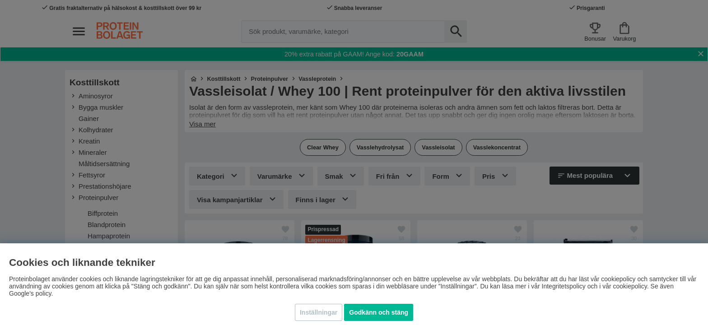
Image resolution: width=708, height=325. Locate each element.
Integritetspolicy (564, 286)
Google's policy (30, 293)
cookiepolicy (630, 286)
